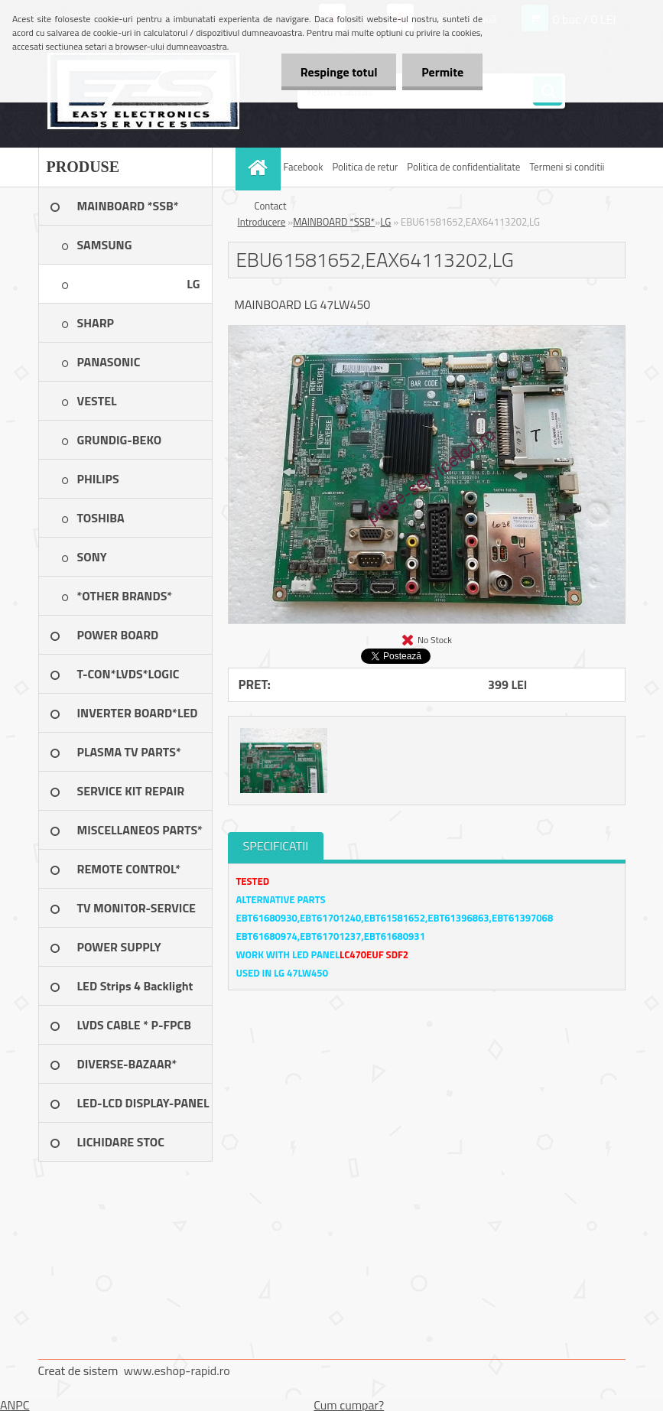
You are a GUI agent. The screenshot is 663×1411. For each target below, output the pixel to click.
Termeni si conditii (566, 166)
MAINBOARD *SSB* (334, 221)
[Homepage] (260, 167)
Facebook (303, 166)
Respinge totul (338, 72)
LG (385, 221)
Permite (442, 72)
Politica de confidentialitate (463, 166)
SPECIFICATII (276, 846)
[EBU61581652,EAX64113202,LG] (427, 332)
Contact (271, 205)
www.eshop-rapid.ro (177, 1370)
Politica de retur (365, 166)
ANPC (15, 1405)
